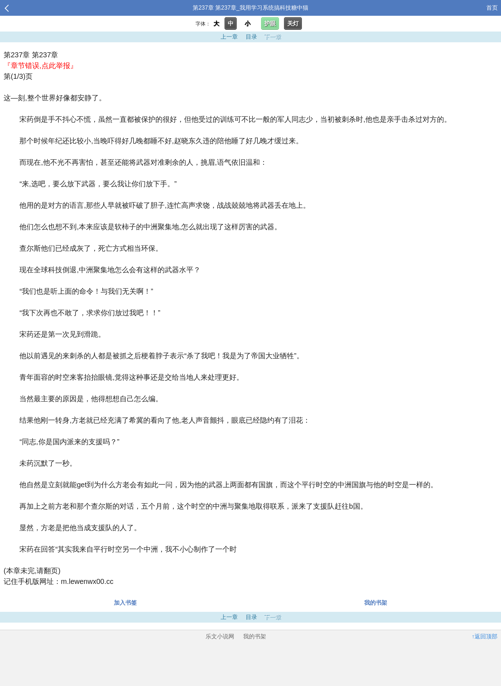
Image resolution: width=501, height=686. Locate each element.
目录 (251, 37)
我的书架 (375, 603)
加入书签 (125, 603)
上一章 (229, 37)
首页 (492, 8)
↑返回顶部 (484, 636)
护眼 (270, 23)
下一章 (272, 37)
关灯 (293, 23)
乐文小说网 (220, 636)
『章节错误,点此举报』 (40, 65)
